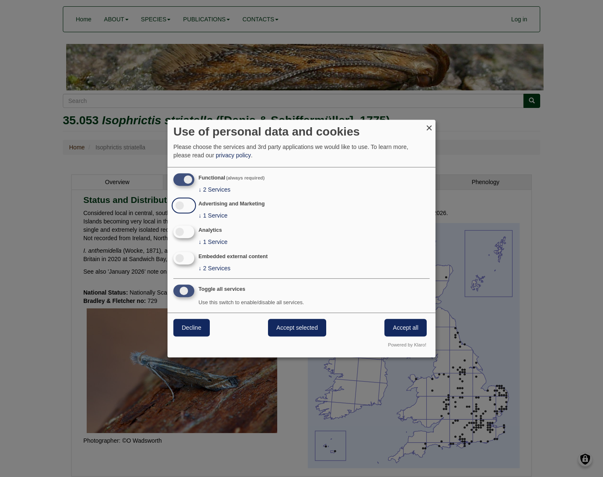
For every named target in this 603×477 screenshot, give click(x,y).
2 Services (214, 189)
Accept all (405, 327)
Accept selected (297, 327)
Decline (191, 327)
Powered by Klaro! (407, 344)
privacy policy (233, 155)
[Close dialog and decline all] (429, 125)
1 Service (212, 216)
